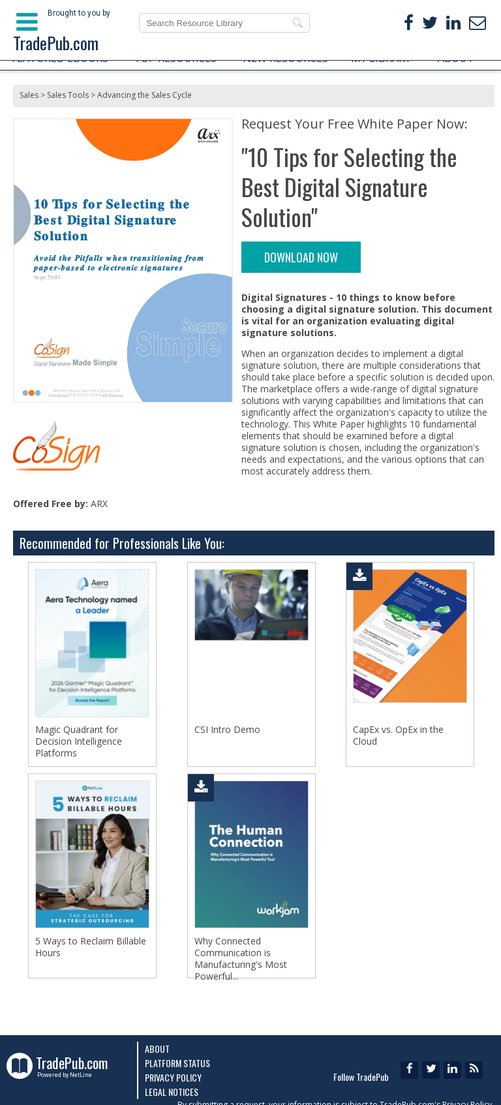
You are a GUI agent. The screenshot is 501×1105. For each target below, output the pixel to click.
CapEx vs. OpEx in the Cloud (398, 735)
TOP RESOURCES (175, 58)
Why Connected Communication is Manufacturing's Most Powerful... (240, 958)
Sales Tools (68, 95)
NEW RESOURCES (285, 58)
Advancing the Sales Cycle (144, 95)
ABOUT (456, 58)
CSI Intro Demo (227, 730)
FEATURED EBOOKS (60, 58)
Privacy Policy (173, 1077)
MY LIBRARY (381, 58)
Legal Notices (171, 1091)
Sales (29, 95)
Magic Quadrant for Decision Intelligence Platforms (78, 741)
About (157, 1048)
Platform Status (177, 1063)
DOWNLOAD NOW (301, 257)
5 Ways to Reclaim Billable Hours (90, 947)
